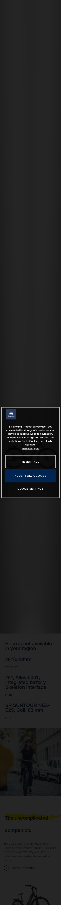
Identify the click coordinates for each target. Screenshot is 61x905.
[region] (30, 452)
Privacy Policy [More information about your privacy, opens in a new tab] (27, 449)
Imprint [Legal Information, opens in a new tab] (36, 449)
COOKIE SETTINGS (30, 488)
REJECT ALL (30, 461)
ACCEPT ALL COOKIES (30, 475)
